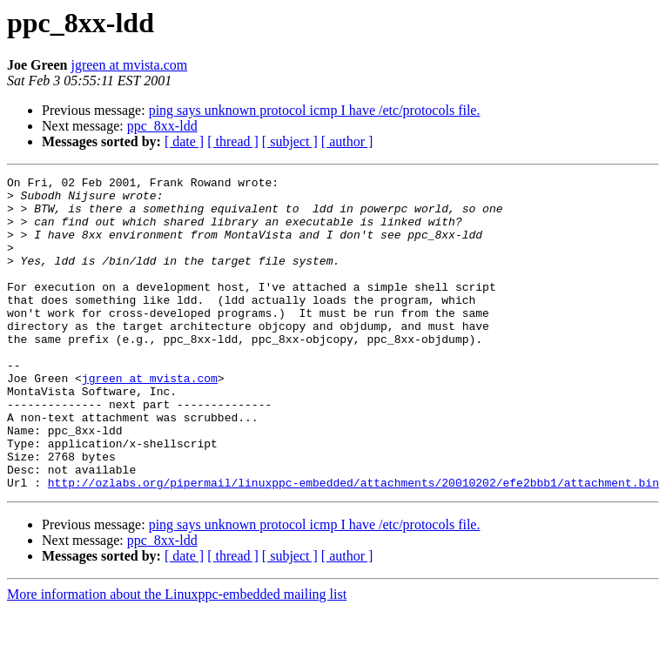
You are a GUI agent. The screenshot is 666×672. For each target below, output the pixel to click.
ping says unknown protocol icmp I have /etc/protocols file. (315, 110)
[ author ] (347, 141)
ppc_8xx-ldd (162, 125)
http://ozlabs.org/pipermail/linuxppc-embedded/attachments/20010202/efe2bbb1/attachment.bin (353, 545)
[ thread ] (233, 141)
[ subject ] (290, 141)
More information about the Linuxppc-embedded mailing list (176, 656)
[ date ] (184, 141)
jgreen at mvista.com (129, 64)
